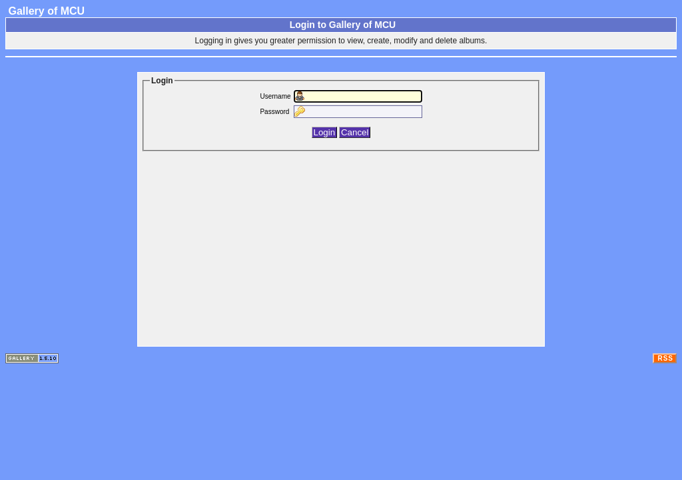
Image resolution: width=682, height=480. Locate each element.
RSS (665, 358)
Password (274, 111)
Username (275, 96)
